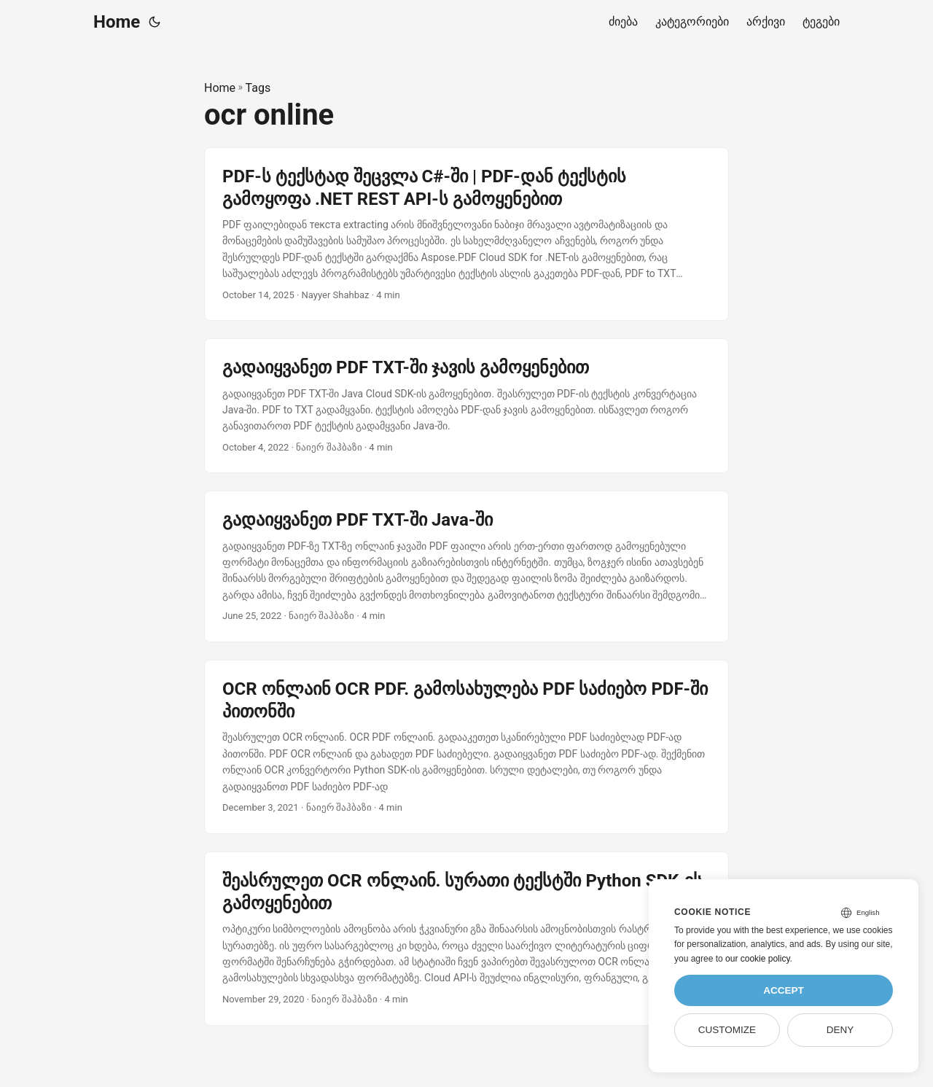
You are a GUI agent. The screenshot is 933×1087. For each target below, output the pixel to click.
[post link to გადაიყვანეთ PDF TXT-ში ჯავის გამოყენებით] (466, 405)
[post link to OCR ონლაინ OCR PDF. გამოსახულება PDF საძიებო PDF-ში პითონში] (466, 747)
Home (116, 22)
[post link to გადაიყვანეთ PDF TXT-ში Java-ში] (466, 566)
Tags (258, 88)
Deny (840, 1029)
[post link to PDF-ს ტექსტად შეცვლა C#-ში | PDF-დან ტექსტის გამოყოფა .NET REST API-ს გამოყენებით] (466, 234)
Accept (783, 990)
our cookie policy (757, 959)
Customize (727, 1029)
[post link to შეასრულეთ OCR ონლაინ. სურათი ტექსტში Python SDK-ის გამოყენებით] (466, 938)
